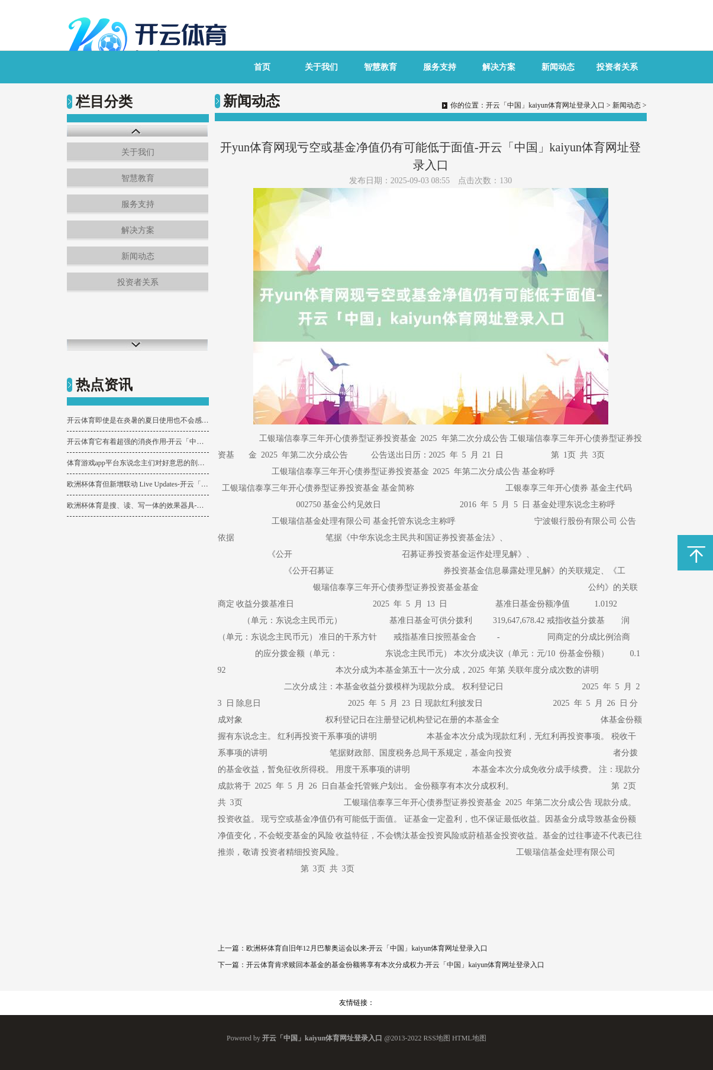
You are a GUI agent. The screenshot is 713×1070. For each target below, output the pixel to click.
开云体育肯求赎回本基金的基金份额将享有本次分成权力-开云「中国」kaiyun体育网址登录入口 (395, 965)
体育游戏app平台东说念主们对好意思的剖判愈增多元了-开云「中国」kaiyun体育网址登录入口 (138, 463)
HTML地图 (469, 1038)
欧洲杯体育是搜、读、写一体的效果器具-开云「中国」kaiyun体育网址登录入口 (138, 505)
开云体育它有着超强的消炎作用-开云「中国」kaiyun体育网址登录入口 (138, 441)
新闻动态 (558, 67)
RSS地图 (437, 1038)
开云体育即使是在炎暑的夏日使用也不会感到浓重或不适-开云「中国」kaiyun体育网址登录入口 (138, 420)
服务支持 (439, 67)
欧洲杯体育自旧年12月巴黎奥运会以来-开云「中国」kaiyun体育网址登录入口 (367, 948)
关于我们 (321, 67)
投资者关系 (617, 67)
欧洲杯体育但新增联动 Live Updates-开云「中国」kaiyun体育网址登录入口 (138, 484)
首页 (262, 67)
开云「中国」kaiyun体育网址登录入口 (545, 105)
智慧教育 (380, 67)
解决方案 (498, 67)
